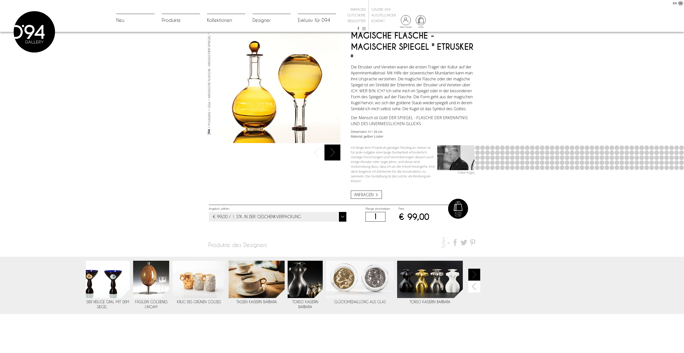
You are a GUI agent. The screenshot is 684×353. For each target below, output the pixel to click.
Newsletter (357, 21)
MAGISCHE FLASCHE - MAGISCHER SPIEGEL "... (209, 81)
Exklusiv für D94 (314, 20)
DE (681, 3)
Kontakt (378, 21)
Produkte (171, 20)
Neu (120, 20)
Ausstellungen (383, 15)
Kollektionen (219, 20)
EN (675, 3)
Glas (209, 122)
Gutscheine (356, 15)
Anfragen (358, 9)
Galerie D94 (381, 9)
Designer (262, 20)
